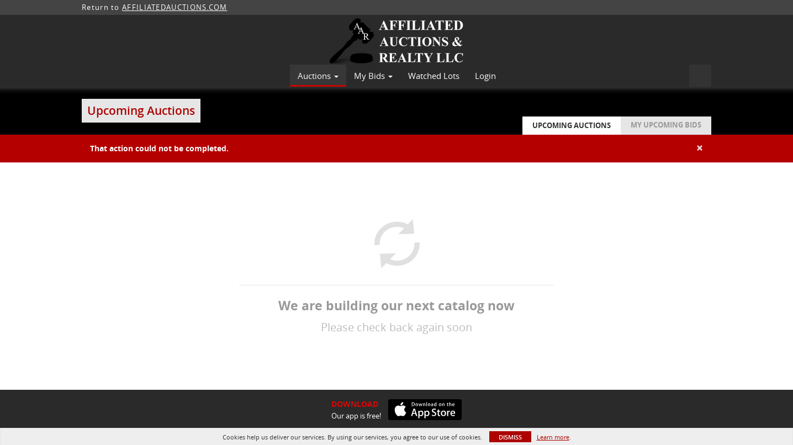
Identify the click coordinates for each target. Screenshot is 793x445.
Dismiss (510, 437)
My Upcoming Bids (666, 125)
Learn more (553, 437)
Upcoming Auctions (571, 125)
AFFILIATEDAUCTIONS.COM (175, 7)
